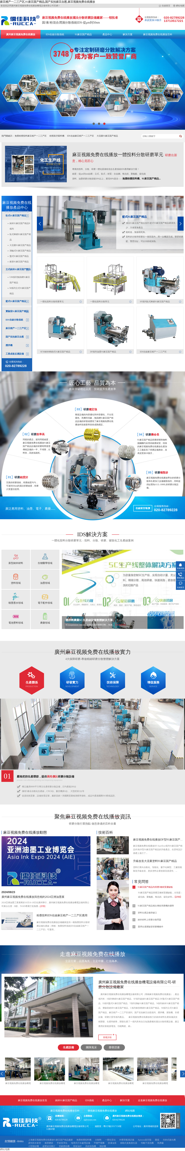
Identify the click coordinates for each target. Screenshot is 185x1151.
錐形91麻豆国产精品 (19, 262)
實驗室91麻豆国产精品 (17, 311)
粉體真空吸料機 (56, 136)
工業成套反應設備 (15, 354)
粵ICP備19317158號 (112, 1126)
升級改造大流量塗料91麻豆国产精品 (155, 861)
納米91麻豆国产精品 (66, 1100)
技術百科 (105, 832)
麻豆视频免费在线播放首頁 (32, 1100)
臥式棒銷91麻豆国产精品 (20, 237)
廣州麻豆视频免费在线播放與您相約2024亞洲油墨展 (33, 896)
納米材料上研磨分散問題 (149, 920)
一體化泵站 (110, 1140)
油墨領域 (45, 583)
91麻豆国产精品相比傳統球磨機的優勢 (156, 906)
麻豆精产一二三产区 (16, 328)
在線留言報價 (143, 508)
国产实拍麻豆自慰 (15, 337)
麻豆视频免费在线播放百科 (157, 34)
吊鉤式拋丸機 (169, 1140)
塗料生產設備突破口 (147, 913)
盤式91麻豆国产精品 (19, 256)
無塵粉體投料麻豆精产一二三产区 (31, 136)
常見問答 (141, 881)
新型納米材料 (15, 563)
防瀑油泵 (112, 1143)
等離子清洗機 (147, 1143)
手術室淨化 (62, 1143)
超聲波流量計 (48, 1146)
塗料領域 (16, 583)
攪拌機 (9, 345)
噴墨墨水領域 (15, 603)
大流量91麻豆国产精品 (107, 136)
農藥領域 (45, 622)
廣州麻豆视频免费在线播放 (20, 34)
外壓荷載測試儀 (126, 1140)
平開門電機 (99, 1143)
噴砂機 (103, 1146)
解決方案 (127, 34)
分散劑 (98, 1140)
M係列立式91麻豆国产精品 (20, 291)
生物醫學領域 (45, 563)
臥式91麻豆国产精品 (16, 215)
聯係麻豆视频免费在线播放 (102, 1110)
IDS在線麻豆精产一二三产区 (80, 136)
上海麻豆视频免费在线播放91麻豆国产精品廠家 (50, 1140)
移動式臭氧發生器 (128, 1143)
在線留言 (164, 6)
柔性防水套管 (34, 1143)
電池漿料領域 (15, 622)
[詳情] (42, 906)
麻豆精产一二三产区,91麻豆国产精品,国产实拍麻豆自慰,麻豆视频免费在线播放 (47, 1)
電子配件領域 (45, 603)
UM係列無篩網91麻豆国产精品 (20, 280)
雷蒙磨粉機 (64, 1146)
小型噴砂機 (33, 1146)
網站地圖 (178, 6)
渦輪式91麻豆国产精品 (20, 251)
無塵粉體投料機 (83, 1140)
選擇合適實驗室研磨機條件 (150, 927)
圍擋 (157, 1140)
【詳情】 (178, 897)
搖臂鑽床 (49, 1143)
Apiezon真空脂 (144, 1140)
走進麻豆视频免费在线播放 (152, 1100)
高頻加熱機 (90, 1146)
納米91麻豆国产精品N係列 (20, 226)
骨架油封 (77, 1146)
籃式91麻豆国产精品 (16, 301)
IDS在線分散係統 (55, 34)
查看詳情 (107, 1037)
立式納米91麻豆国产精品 (18, 269)
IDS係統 (89, 1100)
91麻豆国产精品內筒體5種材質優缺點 (155, 887)
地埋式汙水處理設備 (80, 1143)
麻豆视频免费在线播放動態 (25, 832)
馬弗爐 (160, 1143)
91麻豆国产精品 (83, 34)
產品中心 (107, 34)
